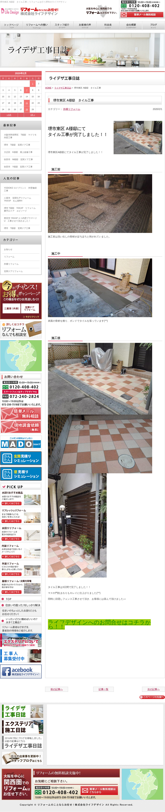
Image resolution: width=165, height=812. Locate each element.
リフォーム (9, 256)
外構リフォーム (71, 109)
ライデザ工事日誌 (62, 88)
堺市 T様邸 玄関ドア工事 (17, 145)
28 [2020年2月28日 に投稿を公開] (27, 109)
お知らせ (8, 249)
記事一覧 (103, 689)
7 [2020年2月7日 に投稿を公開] (26, 90)
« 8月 (9, 115)
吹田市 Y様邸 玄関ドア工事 (18, 167)
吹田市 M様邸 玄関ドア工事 (18, 159)
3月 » (32, 115)
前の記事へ (57, 689)
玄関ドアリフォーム (13, 271)
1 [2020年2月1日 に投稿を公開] (32, 84)
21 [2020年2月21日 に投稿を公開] (27, 103)
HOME (48, 88)
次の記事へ (153, 689)
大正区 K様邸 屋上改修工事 (18, 152)
